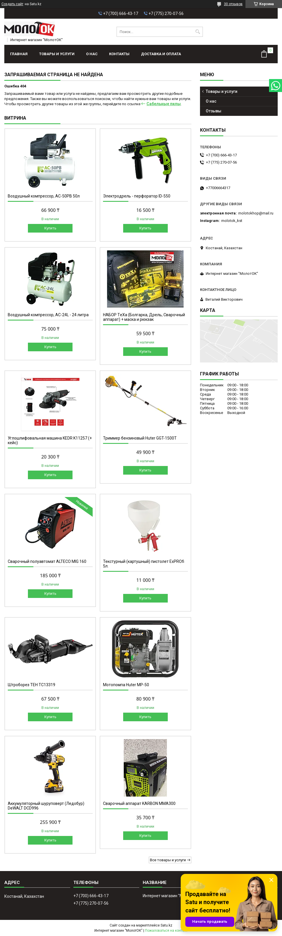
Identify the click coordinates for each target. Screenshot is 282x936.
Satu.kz (166, 925)
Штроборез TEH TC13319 (31, 684)
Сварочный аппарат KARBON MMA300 (139, 803)
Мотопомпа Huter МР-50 (126, 684)
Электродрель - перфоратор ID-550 (136, 196)
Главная (19, 54)
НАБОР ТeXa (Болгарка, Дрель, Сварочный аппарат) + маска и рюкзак (144, 317)
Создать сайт (12, 4)
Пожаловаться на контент (166, 931)
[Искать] (198, 32)
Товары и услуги (57, 54)
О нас (92, 54)
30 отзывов (233, 4)
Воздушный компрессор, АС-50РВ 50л (44, 196)
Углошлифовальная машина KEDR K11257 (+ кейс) (50, 440)
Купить (50, 228)
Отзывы (213, 111)
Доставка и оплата (161, 54)
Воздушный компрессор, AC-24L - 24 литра (48, 314)
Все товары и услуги (168, 860)
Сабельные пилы (163, 103)
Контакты (119, 54)
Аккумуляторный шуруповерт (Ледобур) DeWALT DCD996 (46, 805)
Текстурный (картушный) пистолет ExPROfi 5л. (143, 563)
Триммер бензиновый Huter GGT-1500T (140, 438)
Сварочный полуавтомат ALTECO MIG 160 (47, 561)
